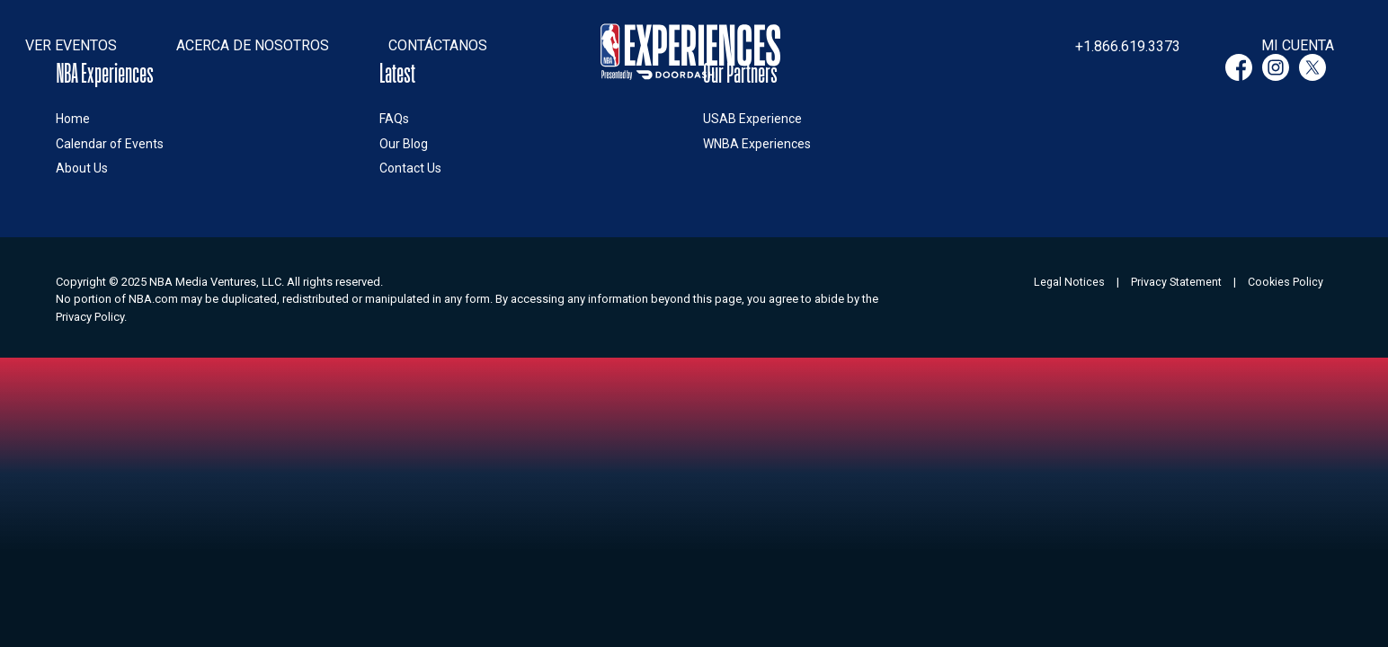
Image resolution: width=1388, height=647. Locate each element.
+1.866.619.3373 (1127, 46)
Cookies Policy (1285, 281)
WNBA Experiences (757, 144)
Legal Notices (1069, 281)
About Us (82, 168)
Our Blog (403, 144)
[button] (71, 46)
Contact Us (410, 168)
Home (73, 118)
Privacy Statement (1176, 281)
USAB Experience (752, 118)
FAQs (394, 118)
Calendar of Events (110, 144)
